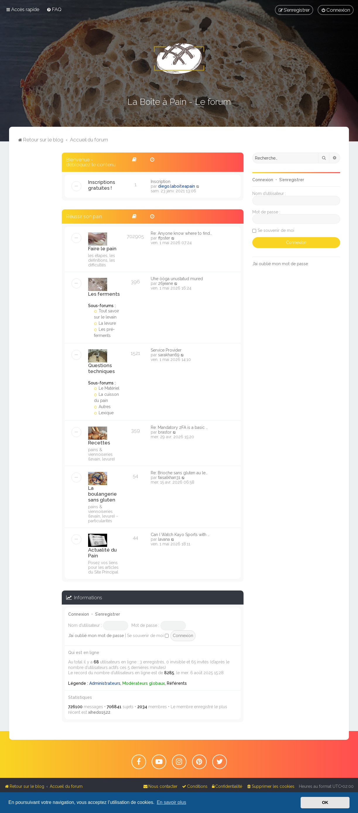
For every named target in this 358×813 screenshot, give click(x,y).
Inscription (160, 181)
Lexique (104, 412)
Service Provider (166, 350)
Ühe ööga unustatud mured (177, 278)
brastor (165, 432)
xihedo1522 (99, 712)
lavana (164, 539)
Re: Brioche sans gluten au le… (179, 472)
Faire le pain (102, 248)
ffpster (164, 238)
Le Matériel (107, 388)
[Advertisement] (35, 240)
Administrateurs (104, 683)
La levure (105, 323)
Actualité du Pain (102, 553)
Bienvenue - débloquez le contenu (91, 162)
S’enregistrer (107, 614)
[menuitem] (54, 9)
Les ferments (104, 294)
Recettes (99, 443)
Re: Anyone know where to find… (181, 233)
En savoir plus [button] (171, 802)
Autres (102, 406)
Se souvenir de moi (148, 635)
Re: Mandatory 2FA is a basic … (179, 427)
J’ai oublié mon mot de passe (96, 635)
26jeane (165, 283)
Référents (177, 683)
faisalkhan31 (169, 477)
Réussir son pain (84, 216)
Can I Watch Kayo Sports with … (180, 534)
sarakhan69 (168, 354)
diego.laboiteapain (176, 186)
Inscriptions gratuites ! (101, 185)
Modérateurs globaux (143, 683)
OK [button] (325, 802)
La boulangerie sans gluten (102, 494)
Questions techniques (101, 368)
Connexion (78, 614)
